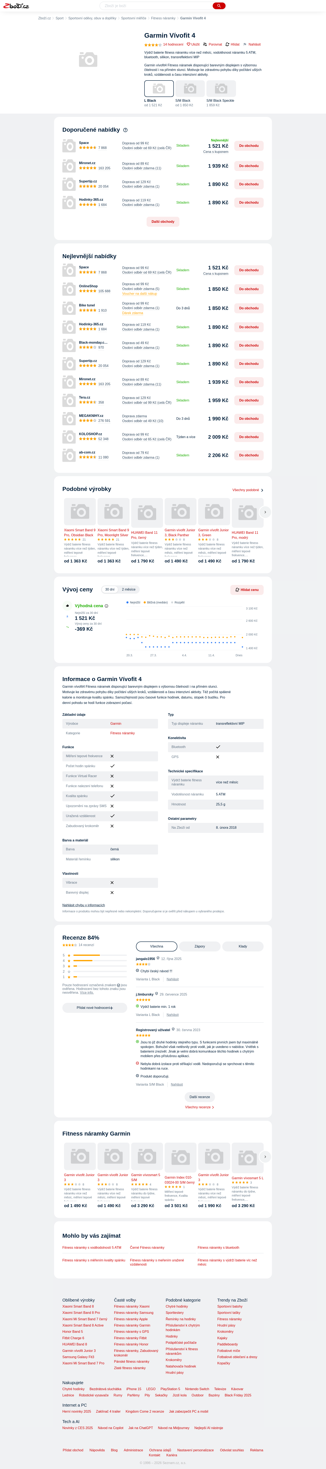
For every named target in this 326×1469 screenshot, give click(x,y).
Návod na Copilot (110, 1428)
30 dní (109, 589)
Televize (220, 1389)
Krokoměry (174, 1360)
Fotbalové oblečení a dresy (237, 1357)
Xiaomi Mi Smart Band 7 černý (84, 1319)
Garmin (115, 723)
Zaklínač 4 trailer (108, 1411)
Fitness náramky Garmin (132, 1325)
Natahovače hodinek (181, 1366)
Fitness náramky (163, 18)
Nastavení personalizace (195, 1450)
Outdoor (198, 1395)
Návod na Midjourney (173, 1428)
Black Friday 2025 (238, 1395)
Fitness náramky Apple (131, 1319)
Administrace (133, 1450)
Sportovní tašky (228, 1312)
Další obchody (163, 221)
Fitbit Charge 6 (73, 1338)
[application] (190, 628)
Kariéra (171, 1455)
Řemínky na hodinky (181, 1319)
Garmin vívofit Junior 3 (79, 1351)
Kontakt (154, 1455)
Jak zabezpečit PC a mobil (188, 1411)
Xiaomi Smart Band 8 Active (83, 1325)
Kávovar (237, 1389)
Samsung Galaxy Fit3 (78, 1357)
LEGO (151, 1389)
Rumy (118, 1395)
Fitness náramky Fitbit (130, 1338)
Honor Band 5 (72, 1331)
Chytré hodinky (177, 1306)
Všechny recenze (198, 1107)
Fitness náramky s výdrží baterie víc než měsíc (227, 1262)
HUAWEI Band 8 (74, 1344)
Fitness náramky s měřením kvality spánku (93, 1260)
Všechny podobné (248, 490)
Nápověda (97, 1450)
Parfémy (133, 1395)
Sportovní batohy (229, 1306)
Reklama (256, 1450)
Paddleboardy (227, 1344)
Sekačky (161, 1395)
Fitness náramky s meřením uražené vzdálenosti (157, 1262)
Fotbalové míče (228, 1351)
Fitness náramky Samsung (133, 1312)
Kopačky (223, 1363)
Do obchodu (249, 145)
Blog (114, 1450)
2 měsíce (129, 589)
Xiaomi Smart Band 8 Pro (81, 1312)
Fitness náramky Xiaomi (131, 1306)
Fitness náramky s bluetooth (218, 1247)
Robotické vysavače (94, 1395)
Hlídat (232, 44)
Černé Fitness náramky (147, 1247)
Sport (59, 18)
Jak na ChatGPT (140, 1428)
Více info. (87, 992)
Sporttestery (175, 1312)
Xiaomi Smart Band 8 (78, 1306)
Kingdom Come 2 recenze (145, 1411)
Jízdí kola (180, 1395)
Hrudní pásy (175, 1372)
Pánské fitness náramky (131, 1361)
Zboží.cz (44, 18)
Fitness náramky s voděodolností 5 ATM (91, 1247)
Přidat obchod (73, 1450)
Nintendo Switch (197, 1389)
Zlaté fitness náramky (130, 1368)
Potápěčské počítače (181, 1342)
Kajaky (222, 1338)
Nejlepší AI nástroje (208, 1428)
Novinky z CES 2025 (77, 1428)
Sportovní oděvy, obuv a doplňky (92, 18)
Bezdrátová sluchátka (105, 1389)
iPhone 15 (133, 1389)
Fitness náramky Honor (131, 1344)
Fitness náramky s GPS (131, 1331)
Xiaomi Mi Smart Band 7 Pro (83, 1363)
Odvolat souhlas (232, 1450)
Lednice (68, 1395)
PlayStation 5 (170, 1389)
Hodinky (172, 1336)
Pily (147, 1395)
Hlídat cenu (247, 590)
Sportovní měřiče (133, 18)
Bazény (214, 1395)
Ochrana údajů (160, 1450)
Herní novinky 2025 (76, 1411)
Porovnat (212, 44)
